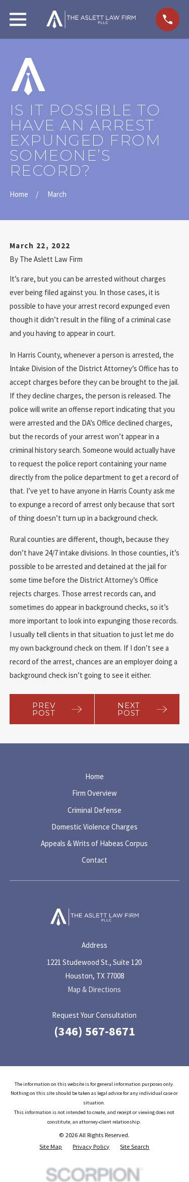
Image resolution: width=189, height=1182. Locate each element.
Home (94, 776)
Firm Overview (94, 793)
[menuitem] (50, 1147)
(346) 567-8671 (94, 1031)
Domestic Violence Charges (94, 826)
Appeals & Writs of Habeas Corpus (94, 843)
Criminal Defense (94, 810)
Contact (94, 860)
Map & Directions (94, 989)
